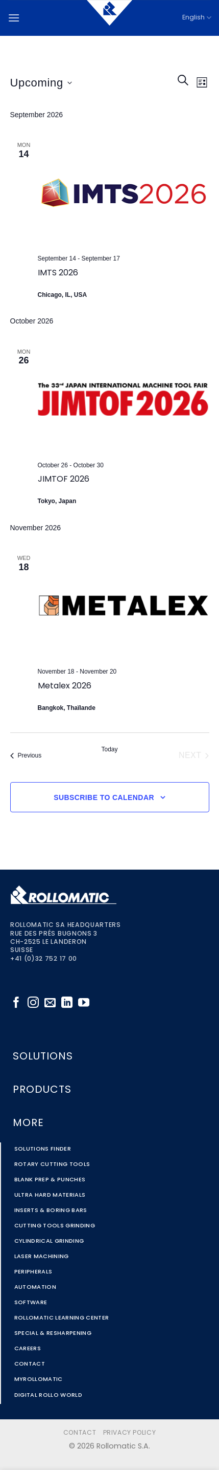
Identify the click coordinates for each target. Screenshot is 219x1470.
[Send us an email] (50, 1003)
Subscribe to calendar (104, 797)
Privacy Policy (129, 1433)
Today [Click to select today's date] (109, 749)
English (196, 18)
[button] (14, 17)
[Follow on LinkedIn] (66, 1003)
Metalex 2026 (64, 686)
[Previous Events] (26, 755)
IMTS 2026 (58, 273)
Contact (79, 1433)
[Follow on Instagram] (33, 1003)
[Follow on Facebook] (16, 1003)
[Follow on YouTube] (83, 1003)
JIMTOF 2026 (63, 479)
